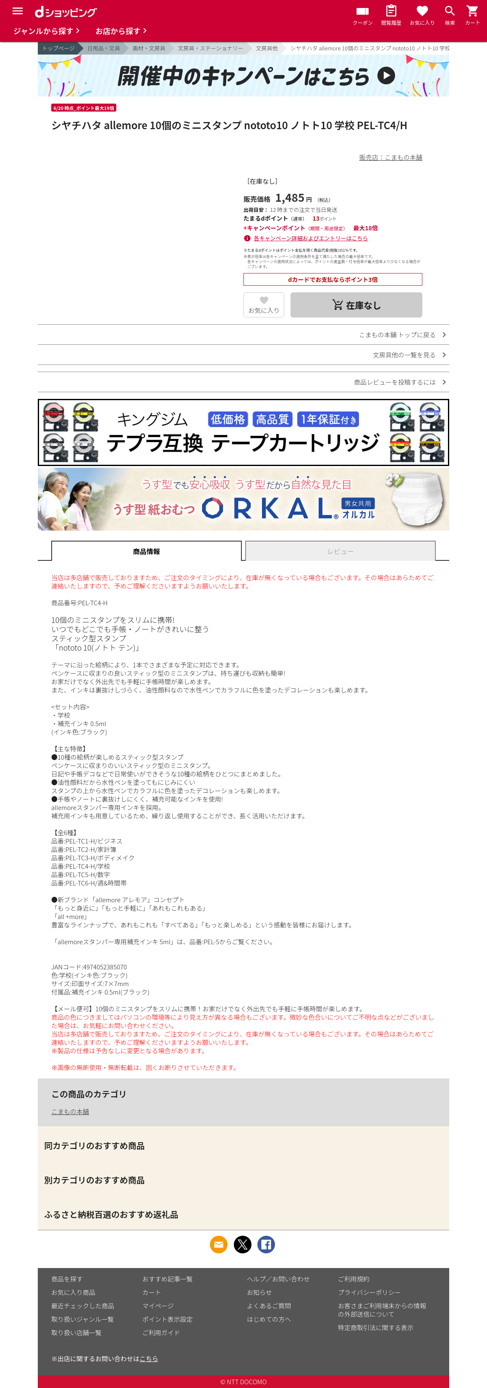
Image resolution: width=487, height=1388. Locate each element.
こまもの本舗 (70, 1111)
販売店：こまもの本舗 (390, 157)
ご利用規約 (353, 1278)
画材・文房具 (149, 48)
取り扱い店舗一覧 (76, 1332)
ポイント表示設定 (167, 1319)
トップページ (58, 48)
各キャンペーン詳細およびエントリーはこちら (311, 238)
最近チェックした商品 (82, 1305)
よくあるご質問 (269, 1305)
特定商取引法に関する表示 (376, 1327)
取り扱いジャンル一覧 (82, 1319)
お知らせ (259, 1292)
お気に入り (264, 310)
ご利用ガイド (161, 1332)
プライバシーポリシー (369, 1292)
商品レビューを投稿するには (395, 382)
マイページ (158, 1305)
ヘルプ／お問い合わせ (278, 1278)
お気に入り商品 (73, 1292)
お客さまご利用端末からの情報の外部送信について (382, 1309)
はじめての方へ (269, 1319)
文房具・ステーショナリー (211, 48)
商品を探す (67, 1278)
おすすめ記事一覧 (167, 1278)
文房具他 (267, 48)
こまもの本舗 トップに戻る (397, 334)
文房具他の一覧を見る (404, 355)
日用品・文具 (103, 48)
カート (151, 1292)
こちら (148, 1358)
